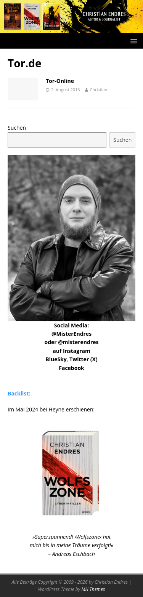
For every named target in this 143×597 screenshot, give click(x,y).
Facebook (71, 368)
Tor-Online (60, 80)
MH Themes (93, 589)
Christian (99, 89)
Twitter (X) (83, 359)
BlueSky (56, 359)
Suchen (17, 127)
